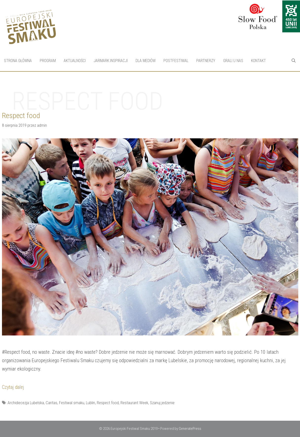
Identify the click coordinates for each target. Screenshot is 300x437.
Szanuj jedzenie (162, 402)
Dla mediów (146, 60)
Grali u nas (233, 60)
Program (48, 60)
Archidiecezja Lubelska (26, 402)
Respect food (108, 402)
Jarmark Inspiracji (111, 60)
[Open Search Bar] (293, 60)
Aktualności (75, 60)
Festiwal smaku (71, 402)
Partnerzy (205, 60)
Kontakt (258, 60)
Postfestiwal (175, 60)
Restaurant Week (134, 402)
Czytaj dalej (13, 387)
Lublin (90, 402)
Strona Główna (18, 60)
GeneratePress (190, 428)
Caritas (51, 402)
